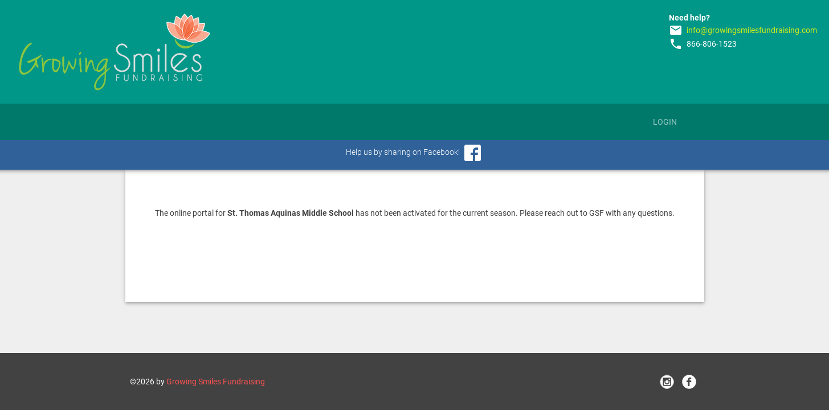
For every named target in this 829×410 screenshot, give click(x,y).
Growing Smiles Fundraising (215, 381)
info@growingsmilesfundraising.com (752, 30)
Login (665, 122)
